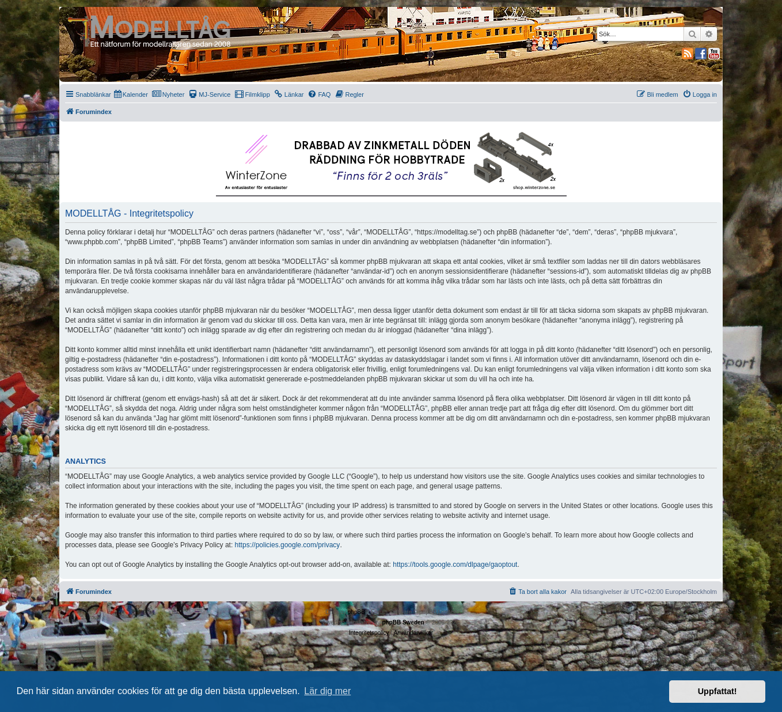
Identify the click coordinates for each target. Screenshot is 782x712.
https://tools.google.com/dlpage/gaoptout (455, 564)
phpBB (356, 612)
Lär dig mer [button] (327, 691)
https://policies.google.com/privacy (287, 545)
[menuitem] (131, 94)
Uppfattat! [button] (717, 691)
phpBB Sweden (403, 622)
